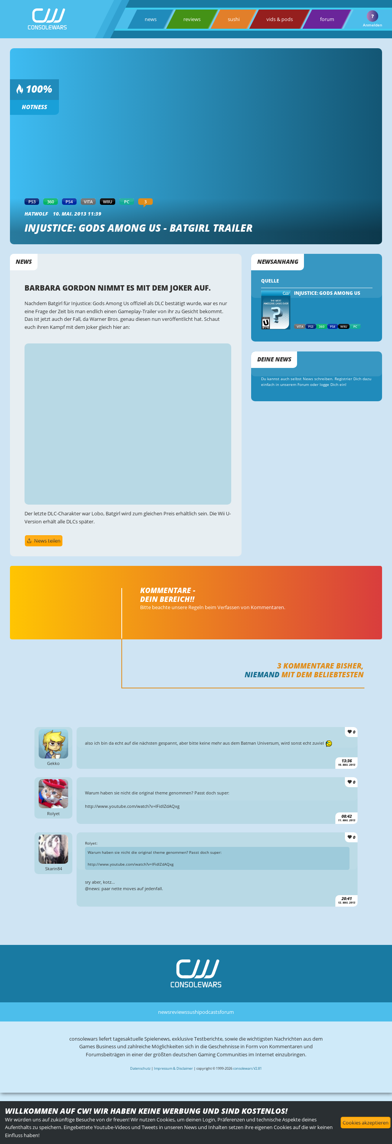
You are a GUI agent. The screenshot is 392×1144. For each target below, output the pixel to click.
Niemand (262, 674)
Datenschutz (140, 1068)
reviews (192, 19)
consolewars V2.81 (247, 1068)
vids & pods (279, 19)
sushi (234, 19)
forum (327, 19)
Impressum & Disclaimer (173, 1068)
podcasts (209, 1011)
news (151, 19)
